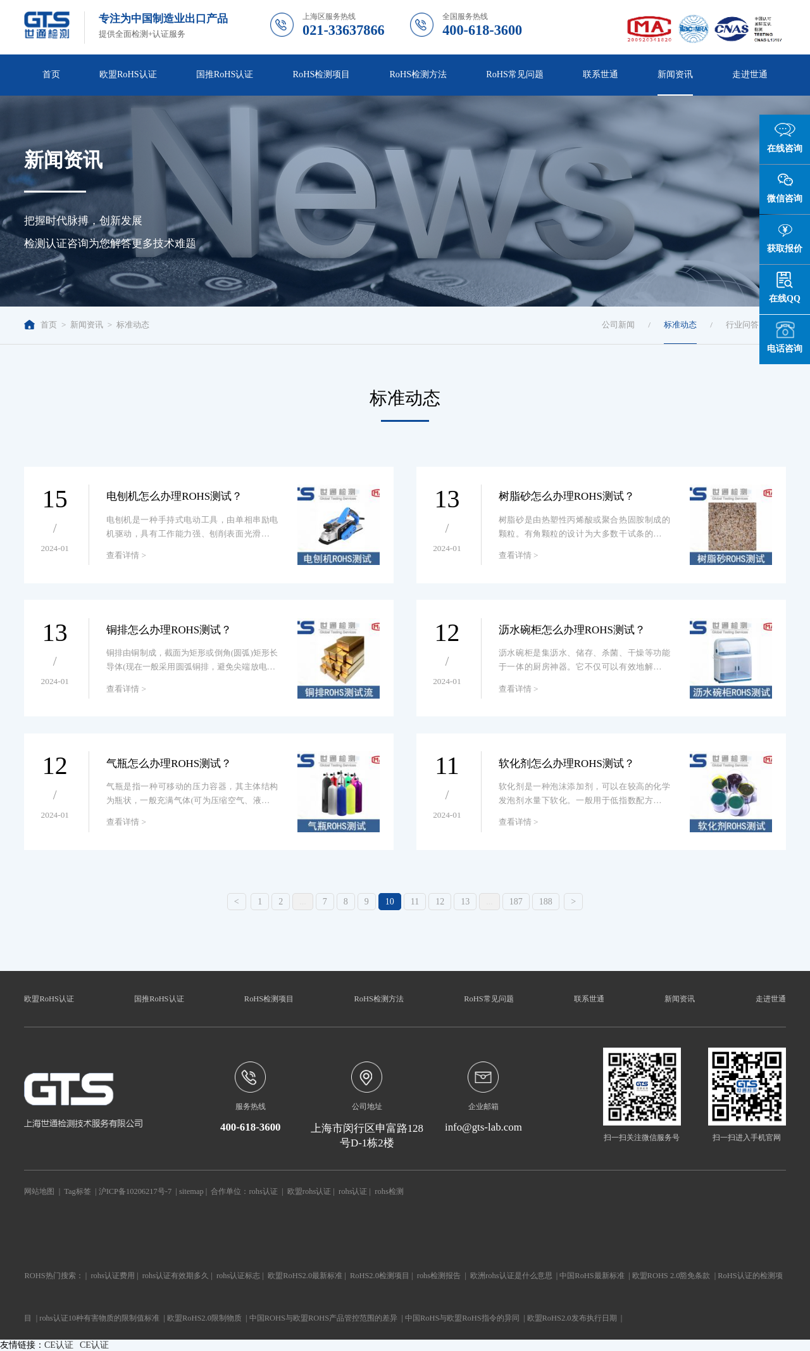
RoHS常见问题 (515, 74)
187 (516, 901)
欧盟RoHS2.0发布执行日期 (572, 1318)
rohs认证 (263, 1191)
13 (465, 901)
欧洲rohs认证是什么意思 (511, 1275)
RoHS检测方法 (418, 74)
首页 (51, 74)
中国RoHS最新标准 (591, 1275)
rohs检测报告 (439, 1275)
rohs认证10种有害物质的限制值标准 (99, 1318)
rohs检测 (389, 1191)
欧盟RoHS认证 (128, 74)
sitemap (191, 1191)
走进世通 (750, 74)
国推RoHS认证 (225, 74)
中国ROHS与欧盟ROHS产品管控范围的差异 (323, 1318)
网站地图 (39, 1191)
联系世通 (600, 74)
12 (439, 901)
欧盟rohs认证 (309, 1191)
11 (415, 901)
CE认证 (58, 1345)
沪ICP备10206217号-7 (135, 1191)
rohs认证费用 (112, 1275)
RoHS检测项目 (322, 74)
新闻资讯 (675, 74)
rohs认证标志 (238, 1275)
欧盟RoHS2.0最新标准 (305, 1275)
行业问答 (742, 324)
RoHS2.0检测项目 (379, 1275)
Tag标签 (77, 1191)
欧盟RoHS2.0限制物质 (204, 1318)
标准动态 (132, 324)
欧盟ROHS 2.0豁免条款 (671, 1275)
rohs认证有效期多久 (175, 1275)
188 (545, 901)
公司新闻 (618, 324)
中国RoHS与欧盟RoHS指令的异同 (462, 1318)
